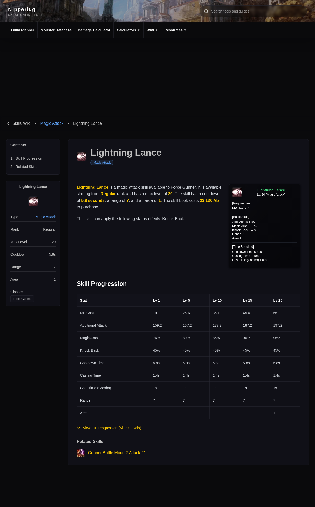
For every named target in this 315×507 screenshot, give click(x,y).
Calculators (128, 30)
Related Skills (23, 167)
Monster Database (56, 30)
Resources (175, 30)
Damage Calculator (94, 30)
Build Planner (22, 30)
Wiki (152, 30)
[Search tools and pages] (253, 11)
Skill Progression (26, 158)
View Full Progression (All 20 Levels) (109, 428)
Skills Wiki (18, 123)
